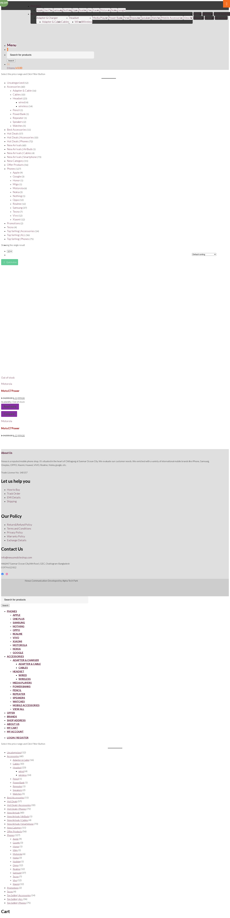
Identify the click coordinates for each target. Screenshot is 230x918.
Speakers (146, 17)
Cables (65, 21)
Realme (82, 10)
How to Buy (13, 489)
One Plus (48, 10)
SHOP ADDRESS (16, 720)
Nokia (114, 10)
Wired (78, 21)
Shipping (12, 501)
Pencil (126, 17)
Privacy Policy (15, 532)
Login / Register (18, 737)
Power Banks (116, 17)
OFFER (197, 13)
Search (11, 61)
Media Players (100, 17)
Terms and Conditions (19, 528)
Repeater (135, 17)
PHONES (36, 6)
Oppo (75, 10)
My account (221, 17)
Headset (74, 17)
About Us (198, 17)
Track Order (13, 493)
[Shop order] (204, 254)
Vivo (16, 637)
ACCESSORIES (39, 13)
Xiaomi (96, 10)
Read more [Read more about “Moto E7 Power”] (10, 406)
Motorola (105, 10)
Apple (39, 10)
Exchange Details (16, 540)
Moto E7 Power (10, 390)
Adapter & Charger (47, 17)
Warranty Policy (16, 536)
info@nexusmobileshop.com (16, 557)
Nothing (67, 10)
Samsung (58, 10)
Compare (9, 414)
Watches (156, 17)
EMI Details (14, 497)
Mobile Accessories (172, 17)
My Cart (209, 17)
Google (121, 10)
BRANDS (207, 13)
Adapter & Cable (51, 21)
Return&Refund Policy (19, 524)
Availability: (6, 401)
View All (188, 17)
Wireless (87, 21)
